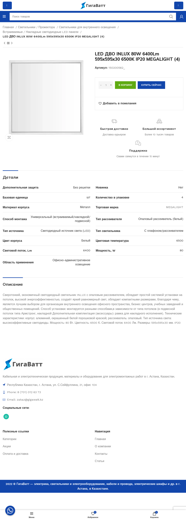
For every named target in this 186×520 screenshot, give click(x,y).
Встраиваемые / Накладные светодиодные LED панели (41, 32)
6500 (179, 240)
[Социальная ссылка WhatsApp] (6, 416)
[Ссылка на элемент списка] (93, 385)
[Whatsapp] (10, 510)
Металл (85, 207)
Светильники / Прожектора (37, 27)
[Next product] (12, 43)
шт (88, 197)
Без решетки (81, 187)
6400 (86, 250)
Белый (85, 240)
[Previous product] (4, 43)
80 (181, 250)
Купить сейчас (151, 85)
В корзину (125, 85)
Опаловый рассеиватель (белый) (160, 219)
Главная (9, 27)
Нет (180, 187)
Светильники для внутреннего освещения (88, 27)
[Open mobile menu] (4, 16)
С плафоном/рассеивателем (163, 230)
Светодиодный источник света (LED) (65, 230)
